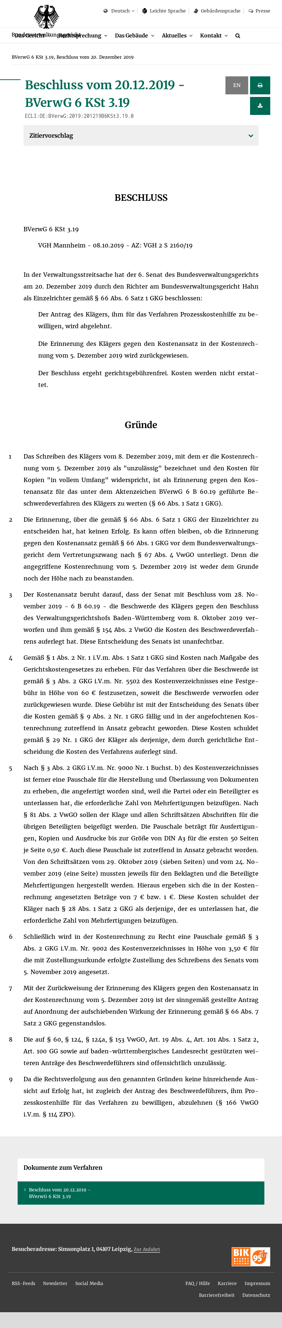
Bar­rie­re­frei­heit (217, 1311)
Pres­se (259, 11)
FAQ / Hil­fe (197, 1299)
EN (237, 101)
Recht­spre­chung (83, 50)
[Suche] (249, 50)
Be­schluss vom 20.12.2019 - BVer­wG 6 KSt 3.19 (60, 1209)
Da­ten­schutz (256, 1311)
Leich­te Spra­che (164, 11)
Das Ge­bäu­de (137, 50)
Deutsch (117, 11)
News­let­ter (55, 1299)
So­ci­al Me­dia (89, 1299)
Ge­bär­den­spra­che (217, 11)
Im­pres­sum (257, 1299)
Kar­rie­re (227, 1299)
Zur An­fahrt (147, 1265)
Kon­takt (220, 50)
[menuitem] (34, 51)
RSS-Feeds (23, 1299)
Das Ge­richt (31, 50)
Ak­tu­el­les (182, 50)
